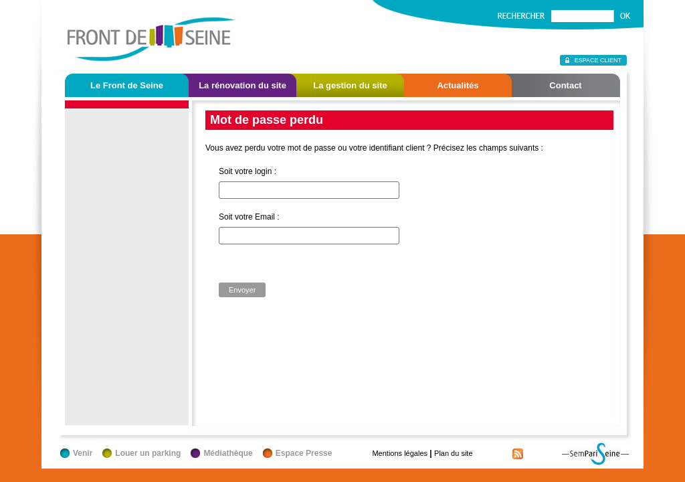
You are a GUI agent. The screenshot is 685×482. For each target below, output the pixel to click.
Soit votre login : (247, 171)
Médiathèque (227, 453)
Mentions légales (399, 453)
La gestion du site (350, 85)
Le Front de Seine (126, 85)
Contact (565, 85)
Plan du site (453, 453)
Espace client (598, 60)
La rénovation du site (242, 85)
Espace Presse (304, 453)
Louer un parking (148, 453)
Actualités (457, 85)
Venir (82, 453)
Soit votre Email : (249, 217)
